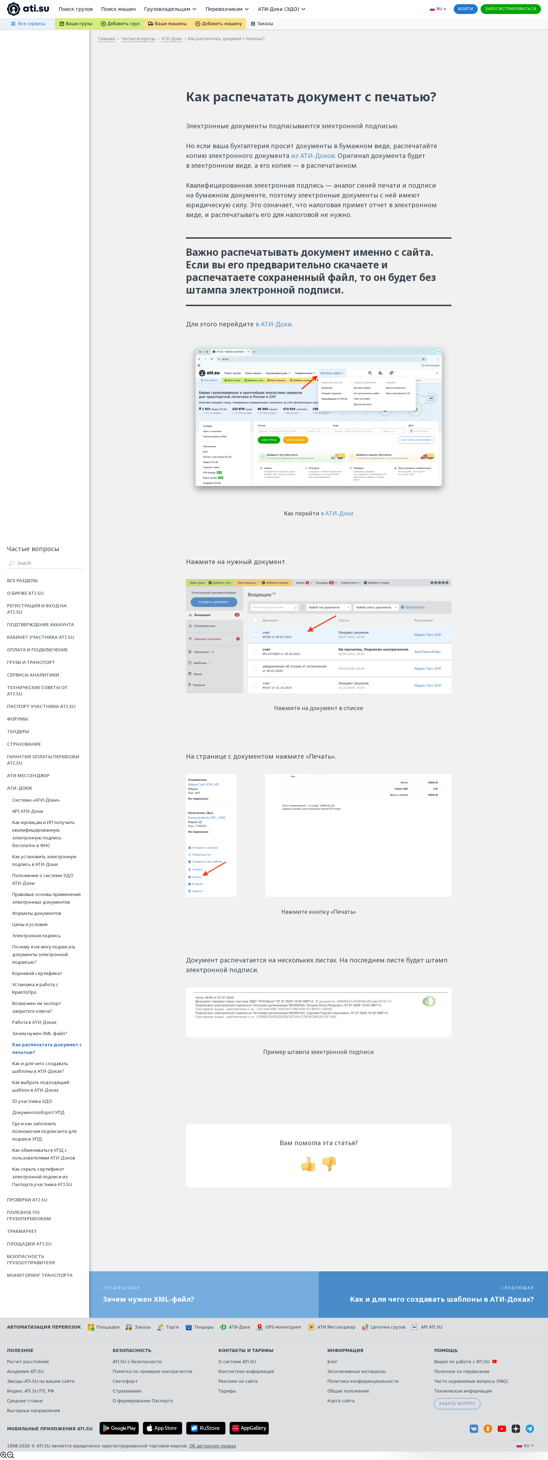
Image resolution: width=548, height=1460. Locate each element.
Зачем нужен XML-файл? (39, 1033)
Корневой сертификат (37, 973)
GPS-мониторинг (279, 1327)
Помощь (445, 1350)
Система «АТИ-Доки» (36, 800)
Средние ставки (25, 1400)
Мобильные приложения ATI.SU (50, 1428)
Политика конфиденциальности (363, 1381)
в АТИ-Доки (273, 324)
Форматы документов (36, 913)
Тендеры (199, 1327)
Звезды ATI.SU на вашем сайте (40, 1381)
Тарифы (227, 1391)
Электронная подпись (36, 935)
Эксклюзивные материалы (356, 1371)
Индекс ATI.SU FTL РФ (30, 1391)
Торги (168, 1327)
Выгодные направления (33, 1410)
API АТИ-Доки (27, 811)
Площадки (103, 1327)
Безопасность (132, 1350)
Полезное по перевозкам (461, 1371)
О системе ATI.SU (237, 1361)
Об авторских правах (212, 1446)
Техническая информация (463, 1391)
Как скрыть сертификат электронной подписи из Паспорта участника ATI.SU (42, 1176)
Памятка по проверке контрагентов (153, 1371)
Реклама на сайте (238, 1381)
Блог (332, 1361)
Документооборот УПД (38, 1112)
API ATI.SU (427, 1327)
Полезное (20, 1350)
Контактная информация (246, 1371)
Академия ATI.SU (25, 1371)
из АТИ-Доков (312, 155)
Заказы (138, 1327)
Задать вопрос (457, 1403)
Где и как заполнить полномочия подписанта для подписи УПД (44, 1131)
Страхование (127, 1391)
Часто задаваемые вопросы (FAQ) (471, 1381)
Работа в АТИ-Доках (34, 1022)
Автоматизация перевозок (44, 1327)
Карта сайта (341, 1400)
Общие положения (348, 1391)
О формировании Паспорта (143, 1400)
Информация (345, 1350)
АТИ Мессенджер (331, 1327)
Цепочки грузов (384, 1327)
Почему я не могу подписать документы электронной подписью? (43, 954)
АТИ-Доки (171, 39)
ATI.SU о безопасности (137, 1361)
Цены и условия (30, 924)
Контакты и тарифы (245, 1350)
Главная (106, 39)
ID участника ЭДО (32, 1101)
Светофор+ (125, 1381)
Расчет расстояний (28, 1361)
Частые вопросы (138, 39)
